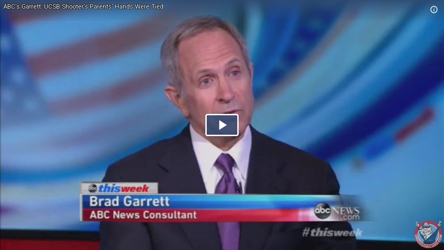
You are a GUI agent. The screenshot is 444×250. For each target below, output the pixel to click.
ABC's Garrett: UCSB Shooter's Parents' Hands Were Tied (83, 6)
